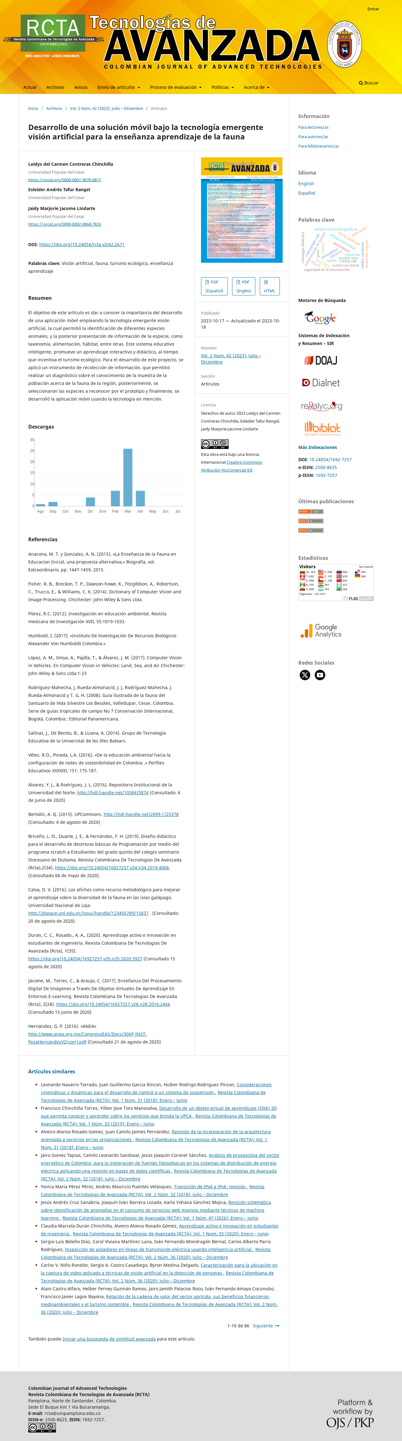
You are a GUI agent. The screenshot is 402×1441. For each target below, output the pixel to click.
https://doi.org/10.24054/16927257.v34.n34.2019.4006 (112, 868)
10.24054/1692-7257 (330, 459)
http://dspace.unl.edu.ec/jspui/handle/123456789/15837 (88, 913)
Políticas (221, 87)
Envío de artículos (117, 87)
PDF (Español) (214, 286)
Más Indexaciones (317, 447)
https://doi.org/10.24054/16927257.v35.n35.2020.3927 (85, 959)
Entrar (373, 9)
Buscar (369, 83)
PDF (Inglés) (243, 286)
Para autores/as (313, 136)
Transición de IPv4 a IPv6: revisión (210, 1187)
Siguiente (263, 1326)
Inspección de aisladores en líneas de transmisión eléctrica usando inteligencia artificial (159, 1249)
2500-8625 (326, 467)
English (306, 183)
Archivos (55, 87)
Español (306, 193)
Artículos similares (51, 1071)
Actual (29, 87)
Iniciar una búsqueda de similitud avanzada (109, 1339)
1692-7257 (326, 475)
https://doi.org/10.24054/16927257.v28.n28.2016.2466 (113, 1004)
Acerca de (255, 87)
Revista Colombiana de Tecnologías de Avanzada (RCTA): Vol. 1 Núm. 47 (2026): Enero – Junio (160, 1218)
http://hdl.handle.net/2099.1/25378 (141, 814)
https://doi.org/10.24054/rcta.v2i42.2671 (82, 244)
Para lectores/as (313, 127)
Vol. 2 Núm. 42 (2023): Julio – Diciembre (106, 108)
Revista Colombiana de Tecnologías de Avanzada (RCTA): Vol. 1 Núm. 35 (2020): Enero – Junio (171, 1234)
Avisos (81, 87)
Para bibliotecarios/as (318, 146)
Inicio (33, 108)
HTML (269, 291)
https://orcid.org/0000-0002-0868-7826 (64, 224)
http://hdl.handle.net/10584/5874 (113, 793)
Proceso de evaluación (174, 87)
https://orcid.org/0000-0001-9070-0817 (64, 179)
